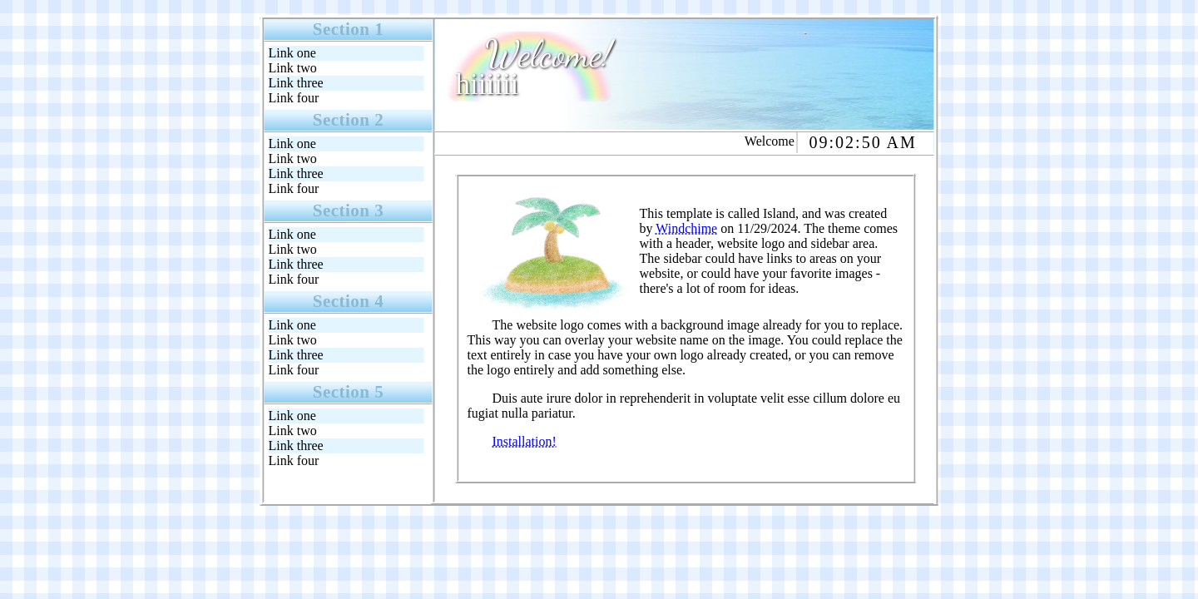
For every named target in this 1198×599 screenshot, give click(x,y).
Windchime (686, 228)
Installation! (525, 441)
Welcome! (548, 54)
